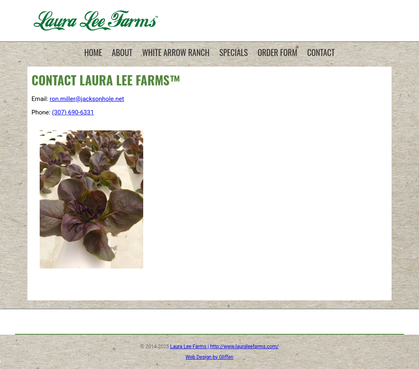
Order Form (277, 52)
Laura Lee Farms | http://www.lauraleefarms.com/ (224, 346)
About (122, 52)
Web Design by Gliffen (210, 357)
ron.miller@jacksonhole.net (87, 99)
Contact (321, 52)
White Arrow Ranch (176, 52)
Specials (233, 52)
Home (93, 52)
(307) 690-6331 (73, 112)
